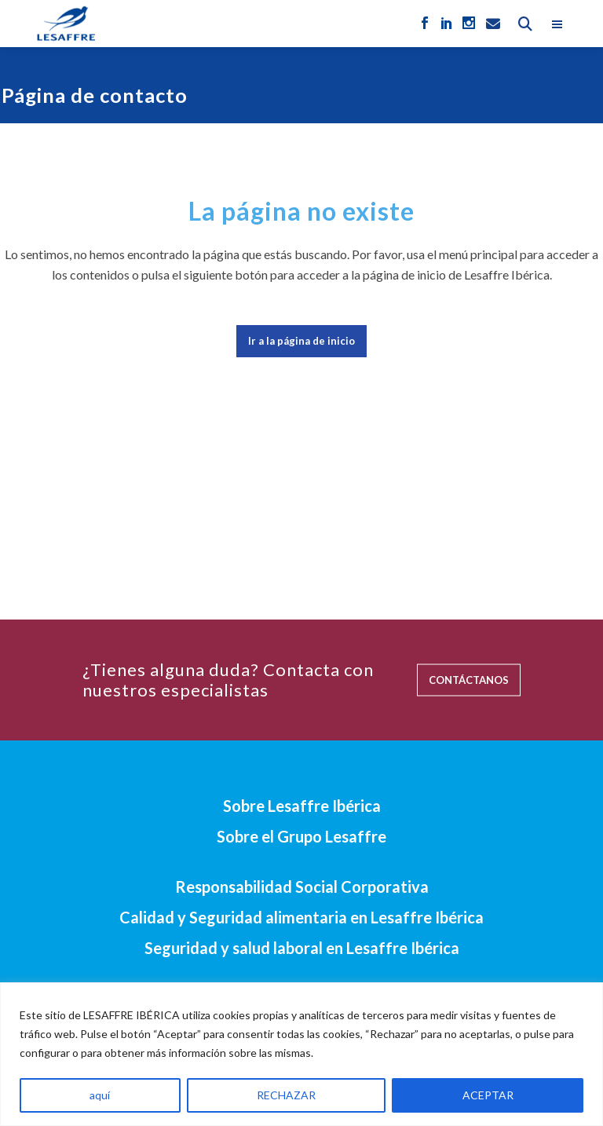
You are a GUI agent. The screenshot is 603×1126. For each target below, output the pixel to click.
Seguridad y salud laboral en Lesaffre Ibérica (301, 947)
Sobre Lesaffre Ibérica (302, 805)
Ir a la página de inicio (301, 341)
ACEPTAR (487, 1095)
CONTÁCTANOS (469, 679)
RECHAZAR (286, 1095)
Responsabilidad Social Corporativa (302, 886)
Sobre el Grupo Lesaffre (301, 836)
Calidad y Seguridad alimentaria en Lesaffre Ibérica (301, 917)
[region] (301, 1054)
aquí (100, 1095)
